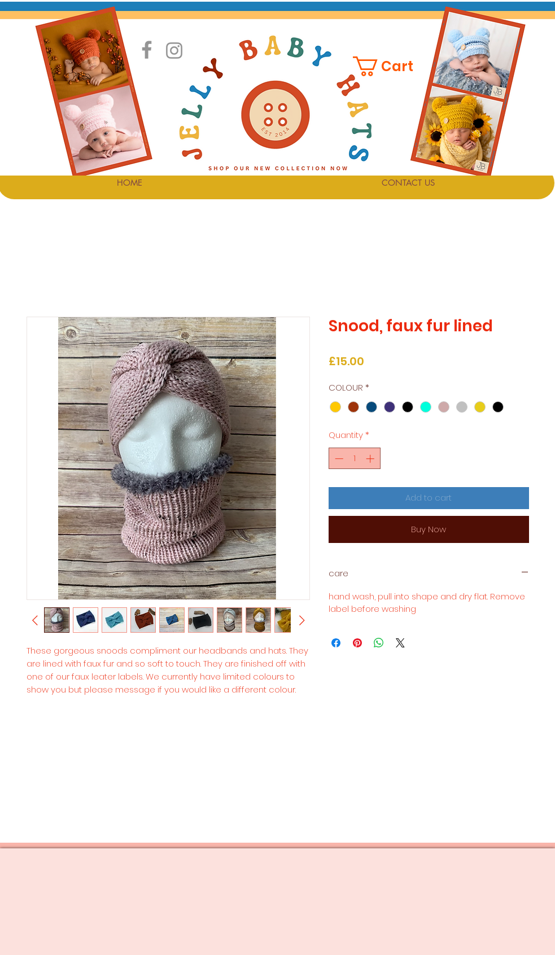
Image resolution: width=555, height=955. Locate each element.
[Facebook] (147, 50)
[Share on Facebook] (336, 643)
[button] (390, 66)
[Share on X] (400, 643)
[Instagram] (174, 51)
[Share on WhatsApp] (379, 643)
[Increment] (371, 458)
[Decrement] (338, 458)
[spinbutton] (354, 458)
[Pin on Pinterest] (357, 643)
